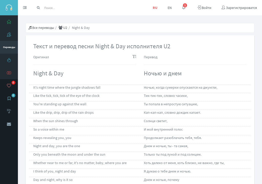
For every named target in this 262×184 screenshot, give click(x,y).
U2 (63, 27)
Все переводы (41, 27)
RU (155, 7)
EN (170, 7)
